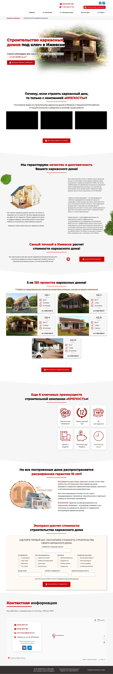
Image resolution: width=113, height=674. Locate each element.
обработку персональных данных (68, 578)
